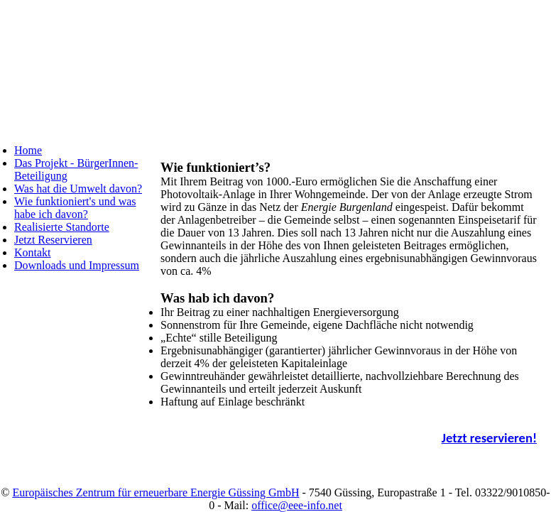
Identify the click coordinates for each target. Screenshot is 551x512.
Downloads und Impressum (76, 265)
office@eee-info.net (296, 505)
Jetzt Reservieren (53, 240)
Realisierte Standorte (61, 227)
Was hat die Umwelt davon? (78, 189)
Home (28, 150)
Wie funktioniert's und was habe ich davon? (75, 207)
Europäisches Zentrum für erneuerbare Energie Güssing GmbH (155, 492)
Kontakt (32, 252)
